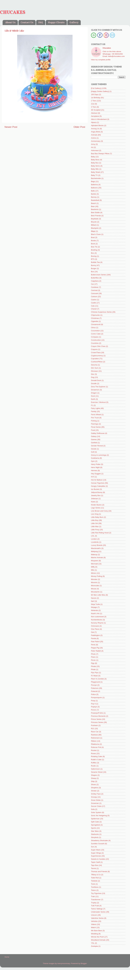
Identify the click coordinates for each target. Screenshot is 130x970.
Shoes (93, 784)
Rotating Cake (96, 756)
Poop (93, 701)
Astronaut (95, 150)
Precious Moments (98, 716)
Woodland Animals (98, 940)
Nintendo (94, 610)
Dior (92, 374)
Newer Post (11, 127)
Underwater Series (98, 912)
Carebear (94, 287)
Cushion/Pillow (97, 362)
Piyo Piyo (94, 673)
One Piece (95, 629)
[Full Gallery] (96, 88)
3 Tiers (93, 107)
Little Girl (94, 523)
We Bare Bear (96, 931)
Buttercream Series (98, 275)
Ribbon (94, 741)
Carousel (94, 293)
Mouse (93, 589)
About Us (10, 22)
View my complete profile (100, 60)
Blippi (93, 231)
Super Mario (96, 850)
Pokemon (94, 688)
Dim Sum (94, 368)
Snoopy (94, 797)
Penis (93, 645)
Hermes (94, 470)
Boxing (93, 256)
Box (92, 253)
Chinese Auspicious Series (101, 312)
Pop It (93, 704)
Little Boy (94, 520)
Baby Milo (95, 169)
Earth (93, 399)
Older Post (79, 127)
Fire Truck (95, 418)
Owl (92, 632)
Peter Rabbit (96, 651)
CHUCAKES (12, 12)
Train (93, 896)
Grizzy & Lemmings (98, 455)
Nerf (92, 601)
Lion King (94, 514)
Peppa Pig (95, 648)
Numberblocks (96, 620)
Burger (93, 268)
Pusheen (94, 725)
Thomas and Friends (99, 871)
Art (92, 147)
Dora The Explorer (98, 387)
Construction (96, 340)
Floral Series (96, 427)
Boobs (93, 241)
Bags (93, 181)
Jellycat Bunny (96, 492)
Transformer (95, 900)
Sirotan (94, 791)
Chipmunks (95, 315)
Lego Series (95, 508)
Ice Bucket (95, 489)
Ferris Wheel (96, 415)
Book (93, 244)
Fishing (94, 421)
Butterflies (95, 278)
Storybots (94, 837)
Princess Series (97, 722)
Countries (95, 343)
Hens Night (95, 467)
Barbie (93, 194)
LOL (92, 536)
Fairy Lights (95, 408)
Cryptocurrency (97, 356)
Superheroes (96, 856)
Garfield (94, 443)
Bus (92, 272)
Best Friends (96, 216)
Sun (92, 847)
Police (93, 694)
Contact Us (27, 22)
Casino (93, 300)
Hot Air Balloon (97, 480)
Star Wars (95, 831)
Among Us (95, 129)
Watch (93, 927)
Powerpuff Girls (97, 713)
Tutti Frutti (95, 906)
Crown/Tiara (95, 352)
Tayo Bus (94, 865)
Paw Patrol (95, 642)
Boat (93, 237)
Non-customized (97, 617)
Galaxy (93, 436)
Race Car (94, 732)
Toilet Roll (95, 878)
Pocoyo (94, 685)
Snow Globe (96, 800)
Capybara (95, 281)
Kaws (93, 502)
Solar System (96, 812)
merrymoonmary (63, 963)
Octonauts (95, 626)
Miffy (93, 567)
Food (93, 430)
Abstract (94, 113)
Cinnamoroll (95, 324)
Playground (95, 682)
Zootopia (94, 946)
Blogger (84, 963)
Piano (93, 657)
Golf (92, 452)
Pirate (93, 669)
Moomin (94, 582)
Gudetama (95, 458)
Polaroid (94, 691)
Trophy (93, 903)
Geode (93, 449)
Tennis (93, 868)
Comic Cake (96, 334)
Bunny (93, 265)
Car (92, 284)
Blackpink (95, 228)
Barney (94, 197)
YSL (92, 943)
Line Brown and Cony (99, 511)
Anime (93, 138)
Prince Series (96, 719)
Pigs (92, 663)
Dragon (94, 393)
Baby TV (94, 175)
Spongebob (95, 825)
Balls (93, 191)
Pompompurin (96, 697)
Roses (93, 753)
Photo (93, 654)
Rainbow (94, 735)
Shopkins (94, 788)
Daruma (94, 365)
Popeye (94, 707)
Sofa (93, 809)
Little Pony (95, 530)
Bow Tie (94, 247)
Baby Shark (95, 172)
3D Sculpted (96, 110)
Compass (94, 337)
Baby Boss (95, 160)
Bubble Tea (95, 262)
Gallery (74, 22)
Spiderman (95, 819)
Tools (93, 884)
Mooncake (95, 586)
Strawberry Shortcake (99, 840)
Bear (93, 206)
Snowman (95, 803)
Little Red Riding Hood (100, 533)
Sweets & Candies (98, 859)
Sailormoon (95, 769)
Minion (93, 573)
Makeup (94, 555)
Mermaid (94, 564)
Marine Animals (97, 557)
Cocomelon (95, 331)
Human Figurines (97, 483)
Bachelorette (96, 178)
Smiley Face (96, 794)
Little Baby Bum (97, 517)
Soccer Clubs (96, 806)
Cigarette (94, 321)
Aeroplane (95, 116)
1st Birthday (95, 98)
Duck (93, 396)
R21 (92, 729)
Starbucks (95, 834)
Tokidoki (94, 881)
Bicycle (94, 222)
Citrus (93, 328)
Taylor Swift (95, 862)
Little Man (95, 526)
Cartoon (94, 296)
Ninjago (94, 607)
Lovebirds (95, 542)
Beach (93, 203)
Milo (92, 570)
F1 (92, 405)
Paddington (95, 635)
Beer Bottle (95, 212)
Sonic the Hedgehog (99, 816)
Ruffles (93, 763)
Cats (93, 306)
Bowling (94, 250)
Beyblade (94, 219)
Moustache (95, 592)
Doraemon (95, 390)
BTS (92, 259)
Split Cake (95, 822)
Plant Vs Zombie (97, 679)
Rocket (93, 750)
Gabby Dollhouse (98, 433)
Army (93, 144)
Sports (93, 828)
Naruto (93, 598)
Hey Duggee (96, 474)
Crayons (94, 349)
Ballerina (94, 185)
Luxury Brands (96, 545)
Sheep (93, 778)
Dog (92, 377)
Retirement (95, 738)
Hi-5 (92, 477)
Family (93, 411)
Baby (93, 157)
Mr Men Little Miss (98, 595)
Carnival (94, 290)
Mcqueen (94, 561)
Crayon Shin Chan (98, 346)
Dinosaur (94, 371)
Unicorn (94, 915)
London (94, 539)
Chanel (94, 309)
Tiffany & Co (96, 875)
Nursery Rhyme (97, 623)
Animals (94, 135)
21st (92, 104)
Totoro (93, 890)
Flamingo (94, 424)
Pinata (93, 666)
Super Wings (96, 853)
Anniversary (95, 141)
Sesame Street (97, 772)
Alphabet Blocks (97, 125)
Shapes (94, 775)
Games (94, 439)
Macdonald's (96, 548)
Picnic (93, 660)
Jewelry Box (95, 495)
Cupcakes (95, 359)
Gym (93, 461)
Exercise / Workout (98, 402)
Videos (93, 924)
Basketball (95, 200)
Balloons (94, 188)
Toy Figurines (96, 893)
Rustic (93, 766)
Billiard (93, 225)
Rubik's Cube (96, 760)
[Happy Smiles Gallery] (100, 91)
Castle (93, 303)
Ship (93, 781)
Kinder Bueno (96, 505)
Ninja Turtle (95, 604)
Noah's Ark (95, 613)
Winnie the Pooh (97, 937)
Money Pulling (96, 576)
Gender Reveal (97, 446)
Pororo (93, 710)
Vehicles (94, 921)
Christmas (95, 318)
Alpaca (93, 122)
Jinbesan (94, 499)
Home (7, 957)
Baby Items (95, 166)
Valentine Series (97, 918)
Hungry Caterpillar (98, 486)
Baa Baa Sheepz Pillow (100, 154)
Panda (93, 638)
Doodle (94, 383)
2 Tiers (93, 101)
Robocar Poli (96, 747)
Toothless (94, 887)
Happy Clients (56, 22)
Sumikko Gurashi (97, 844)
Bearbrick (94, 209)
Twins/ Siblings (97, 909)
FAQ (40, 22)
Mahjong (94, 551)
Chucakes (107, 48)
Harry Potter (95, 464)
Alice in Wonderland (99, 119)
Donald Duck (96, 380)
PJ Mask (94, 676)
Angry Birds (95, 132)
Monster (94, 579)
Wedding (94, 934)
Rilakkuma (95, 744)
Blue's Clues (96, 234)
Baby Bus (95, 163)
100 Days (94, 94)
